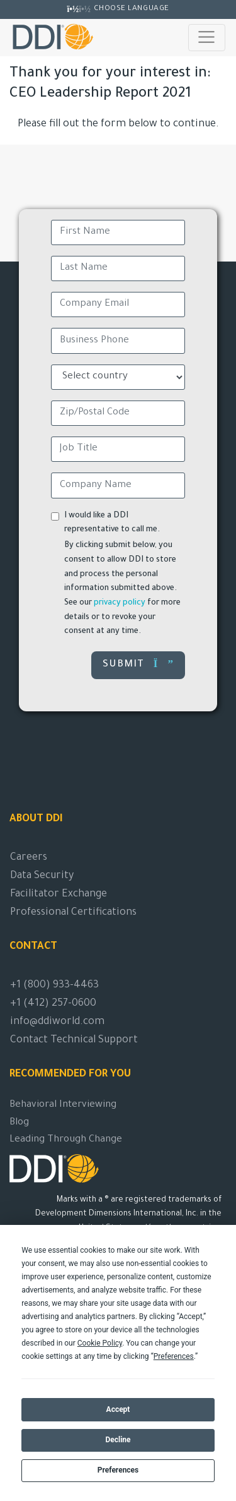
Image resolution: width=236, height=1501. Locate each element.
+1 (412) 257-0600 (53, 1004)
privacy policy (119, 603)
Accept (118, 1409)
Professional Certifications (73, 913)
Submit (138, 664)
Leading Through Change (65, 1140)
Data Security (42, 876)
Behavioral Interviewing (62, 1105)
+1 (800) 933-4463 (54, 985)
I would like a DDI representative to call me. (112, 523)
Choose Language (131, 8)
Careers (28, 858)
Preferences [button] (174, 1356)
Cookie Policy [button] (99, 1343)
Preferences (118, 1470)
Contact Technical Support (74, 1040)
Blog (19, 1123)
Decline (117, 1439)
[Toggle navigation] (206, 37)
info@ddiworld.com (57, 1022)
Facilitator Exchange (58, 894)
